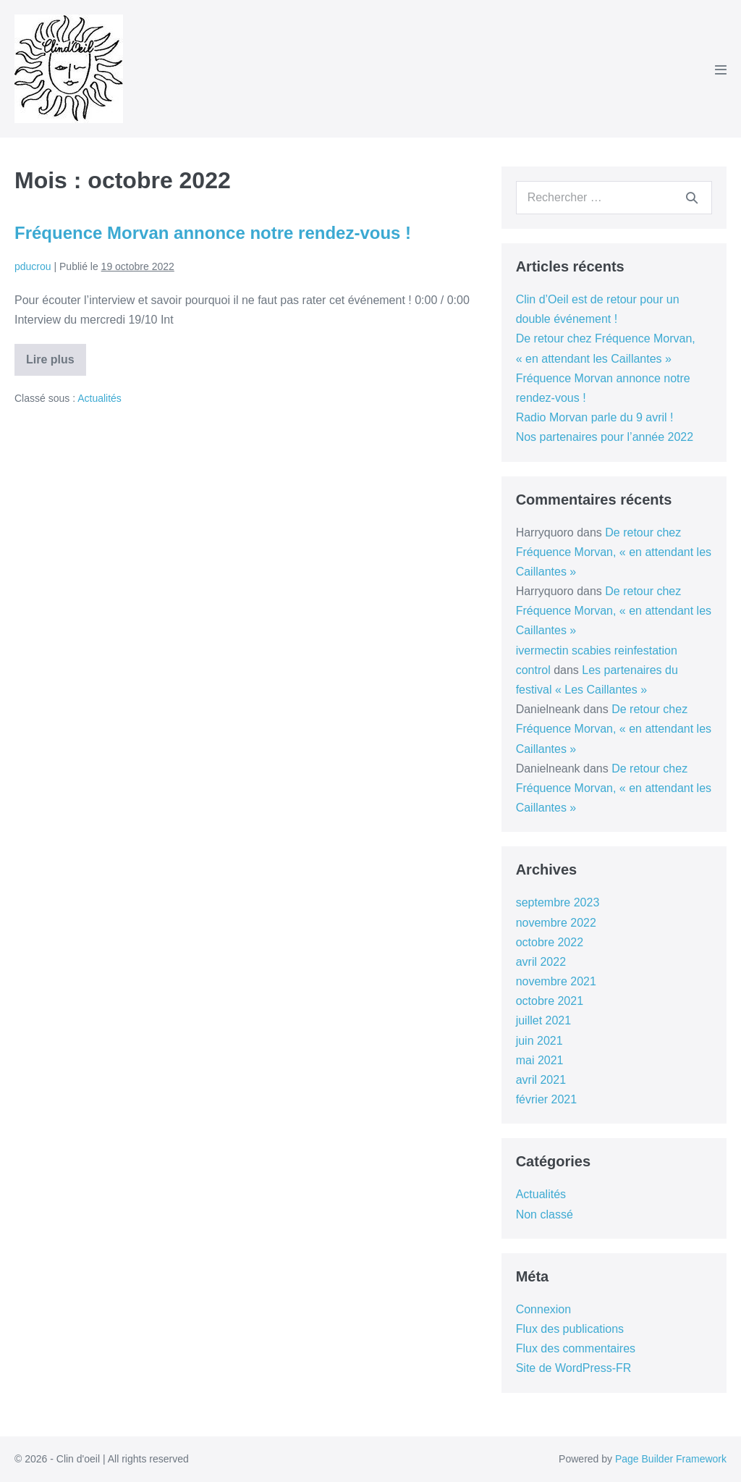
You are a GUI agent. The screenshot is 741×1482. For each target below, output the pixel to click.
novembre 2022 (556, 923)
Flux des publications (570, 1329)
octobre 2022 (549, 942)
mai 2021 (540, 1060)
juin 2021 (539, 1041)
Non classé (544, 1214)
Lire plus (56, 364)
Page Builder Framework (671, 1459)
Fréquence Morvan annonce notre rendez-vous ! (212, 233)
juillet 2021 (544, 1020)
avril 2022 (541, 962)
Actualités (99, 398)
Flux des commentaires (575, 1348)
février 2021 (546, 1099)
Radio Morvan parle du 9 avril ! (595, 417)
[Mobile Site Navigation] (721, 69)
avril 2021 (541, 1080)
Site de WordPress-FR (574, 1368)
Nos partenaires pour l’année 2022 (605, 437)
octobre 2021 (549, 1001)
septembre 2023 (558, 902)
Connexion (544, 1309)
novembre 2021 (556, 981)
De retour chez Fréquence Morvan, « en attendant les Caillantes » (613, 552)
